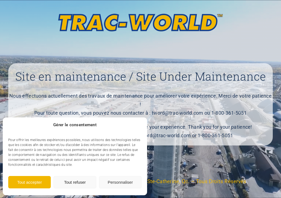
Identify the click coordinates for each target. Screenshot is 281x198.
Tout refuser (75, 182)
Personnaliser (120, 182)
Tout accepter (29, 182)
